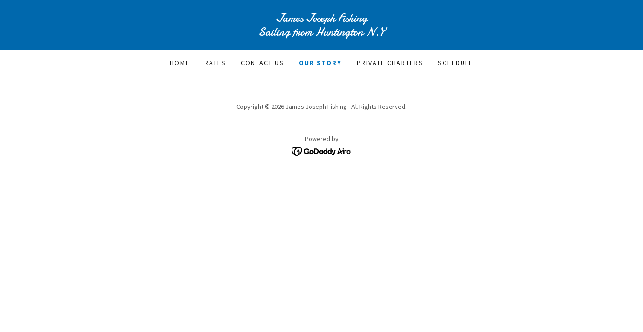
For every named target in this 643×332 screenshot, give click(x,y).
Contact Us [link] (262, 63)
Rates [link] (215, 63)
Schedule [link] (455, 63)
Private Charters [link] (390, 63)
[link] (321, 32)
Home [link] (180, 63)
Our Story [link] (320, 63)
